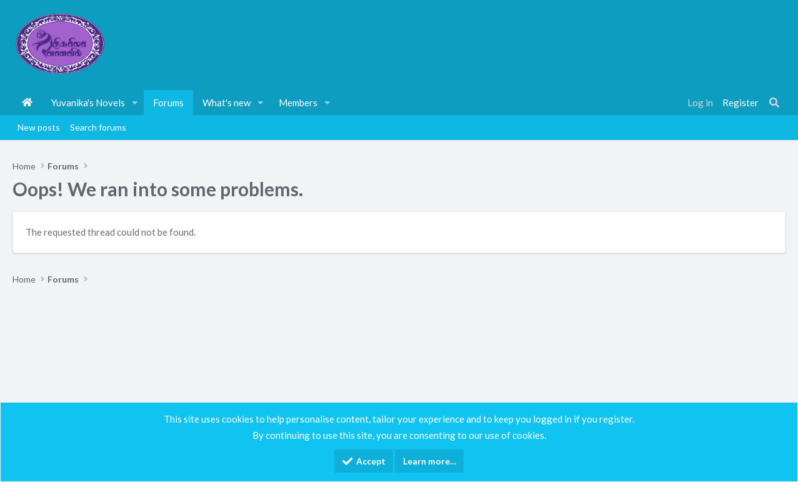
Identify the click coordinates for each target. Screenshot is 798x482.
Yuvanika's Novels (88, 102)
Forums (168, 102)
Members (298, 102)
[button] (135, 102)
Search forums (98, 127)
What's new (226, 102)
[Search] (774, 102)
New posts (38, 127)
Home (27, 102)
